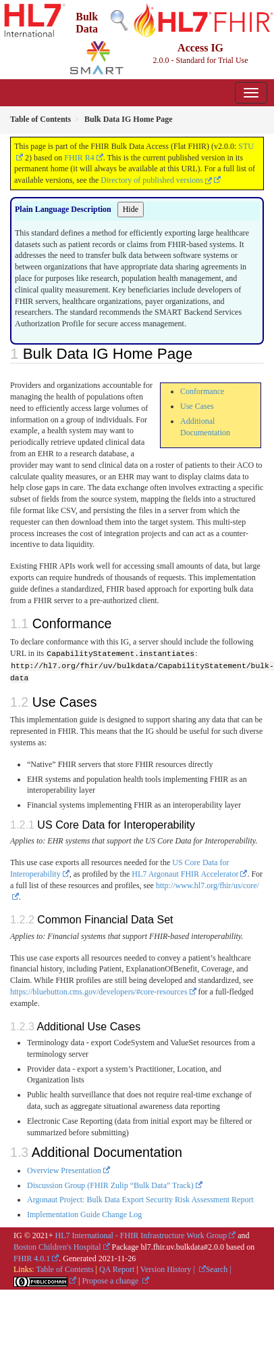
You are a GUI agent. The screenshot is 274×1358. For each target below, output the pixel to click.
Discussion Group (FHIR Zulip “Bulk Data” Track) (110, 1184)
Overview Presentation (64, 1170)
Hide (130, 209)
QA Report (116, 1269)
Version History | (168, 1269)
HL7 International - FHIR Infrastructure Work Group (141, 1235)
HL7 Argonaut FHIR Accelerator (185, 873)
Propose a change (111, 1280)
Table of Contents (64, 1269)
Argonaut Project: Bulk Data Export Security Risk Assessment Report (140, 1199)
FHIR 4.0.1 (31, 1258)
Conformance (202, 391)
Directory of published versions (156, 180)
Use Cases (197, 406)
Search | (218, 1269)
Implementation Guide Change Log (84, 1214)
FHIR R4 (79, 157)
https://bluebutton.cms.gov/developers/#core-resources (99, 991)
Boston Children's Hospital (57, 1246)
